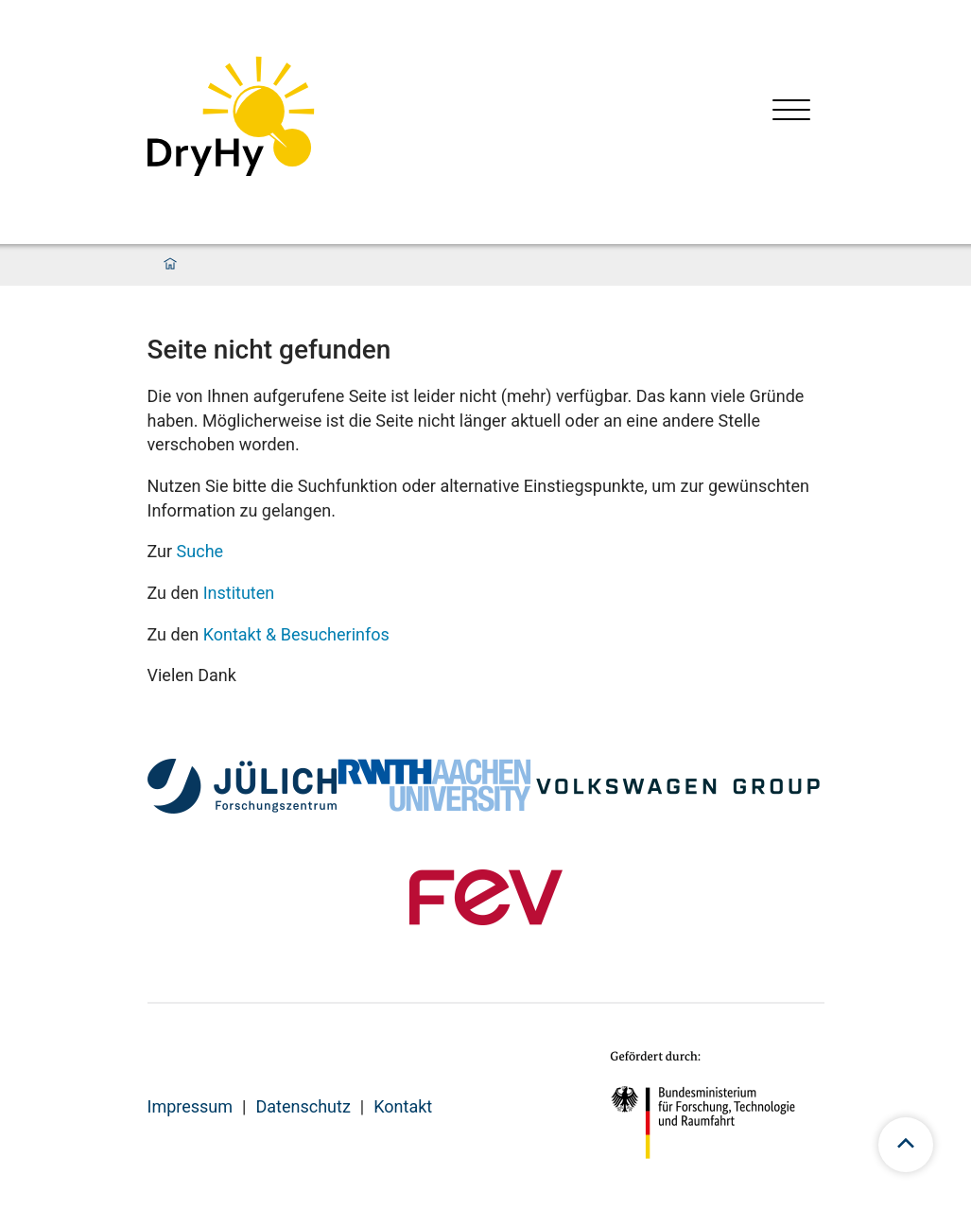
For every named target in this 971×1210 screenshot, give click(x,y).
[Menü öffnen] (791, 112)
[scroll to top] (905, 1144)
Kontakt (402, 1106)
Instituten (239, 593)
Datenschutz (302, 1106)
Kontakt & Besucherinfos (296, 634)
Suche (200, 551)
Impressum (190, 1106)
